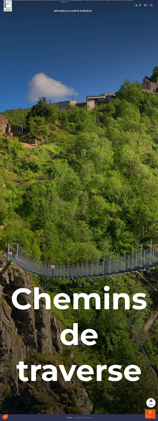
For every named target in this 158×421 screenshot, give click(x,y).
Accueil (69, 418)
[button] (5, 417)
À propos (73, 7)
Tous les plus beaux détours (31, 3)
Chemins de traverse (56, 3)
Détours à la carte (120, 3)
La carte (151, 415)
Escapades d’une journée (79, 3)
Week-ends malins (101, 3)
